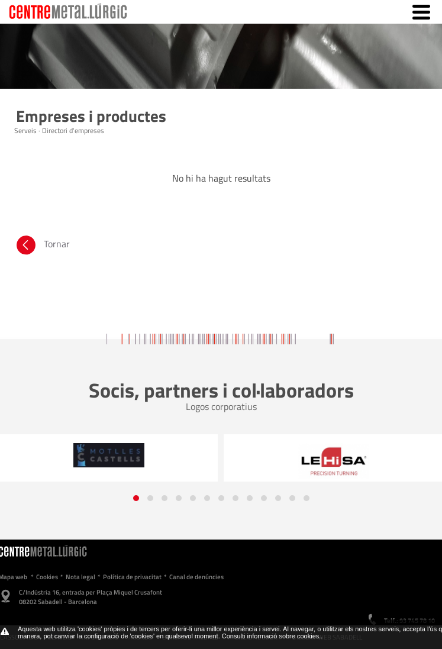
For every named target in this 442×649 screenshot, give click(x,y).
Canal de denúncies (196, 577)
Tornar (42, 247)
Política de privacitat (132, 577)
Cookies (47, 577)
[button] (136, 498)
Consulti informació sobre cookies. (271, 636)
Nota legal (80, 577)
